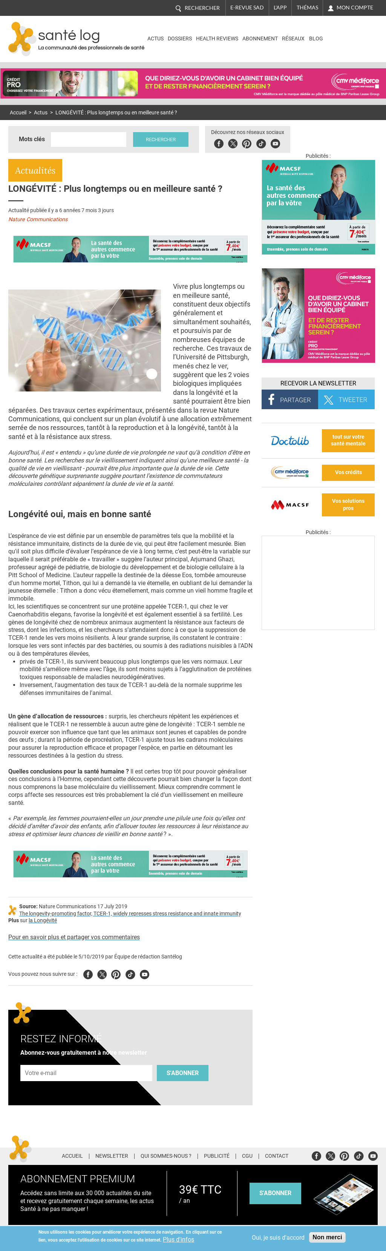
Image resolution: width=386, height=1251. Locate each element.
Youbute (275, 142)
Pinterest (246, 142)
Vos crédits (348, 472)
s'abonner (275, 1193)
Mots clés (32, 139)
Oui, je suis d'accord (278, 1237)
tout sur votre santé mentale (348, 440)
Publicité (217, 1156)
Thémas (307, 8)
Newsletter (111, 1156)
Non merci (327, 1237)
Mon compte (355, 8)
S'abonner (183, 1073)
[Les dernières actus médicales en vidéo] (318, 628)
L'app (280, 8)
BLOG (316, 38)
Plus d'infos (178, 1239)
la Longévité (43, 920)
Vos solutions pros (348, 504)
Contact (276, 1156)
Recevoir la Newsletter (318, 383)
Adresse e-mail (41, 1060)
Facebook (219, 142)
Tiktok (261, 142)
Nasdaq (345, 33)
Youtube (144, 973)
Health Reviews (217, 38)
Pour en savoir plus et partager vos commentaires (74, 937)
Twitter (232, 142)
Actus (155, 38)
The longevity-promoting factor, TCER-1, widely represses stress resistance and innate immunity (130, 914)
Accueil (18, 112)
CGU (247, 1156)
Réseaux (293, 38)
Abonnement (260, 38)
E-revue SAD (247, 8)
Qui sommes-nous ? (166, 1156)
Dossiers (180, 38)
